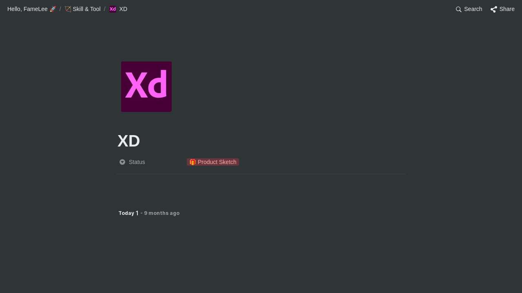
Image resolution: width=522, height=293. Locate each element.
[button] (32, 9)
